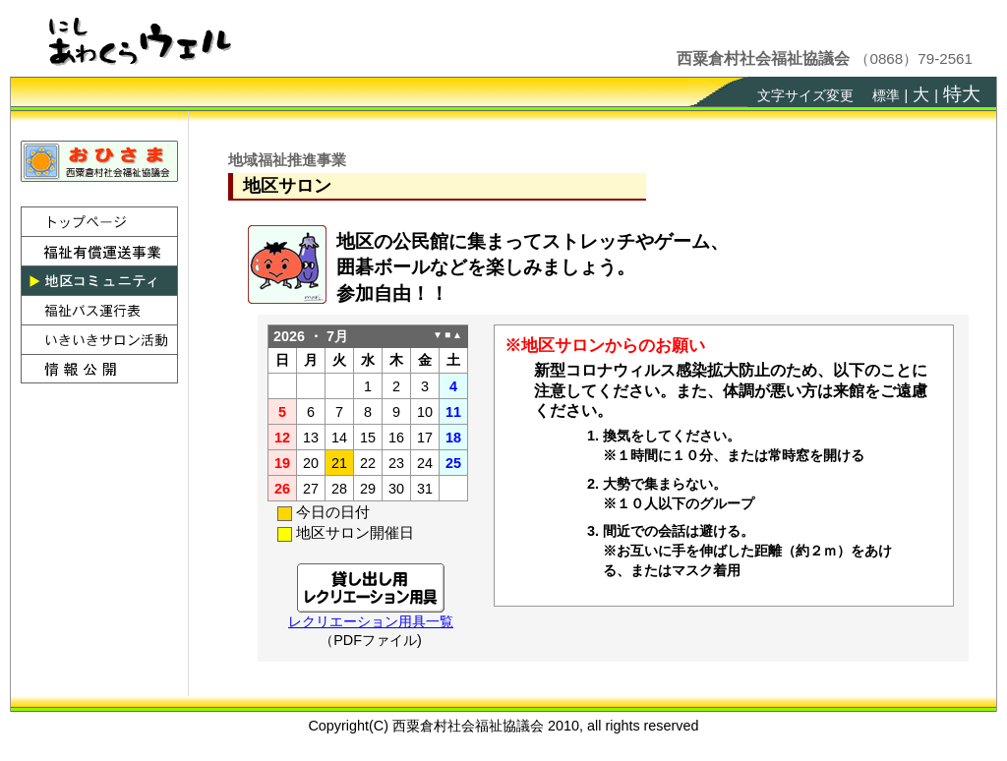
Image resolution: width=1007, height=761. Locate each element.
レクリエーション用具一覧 (370, 621)
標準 (886, 95)
